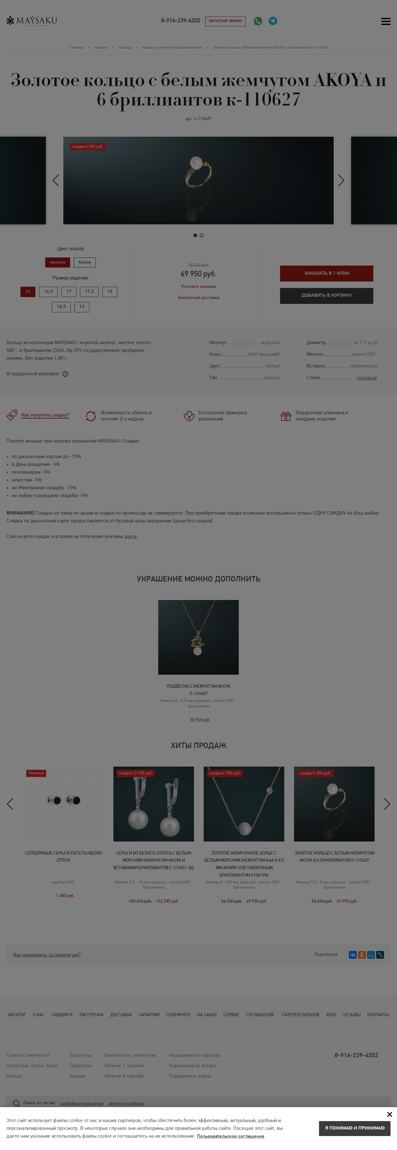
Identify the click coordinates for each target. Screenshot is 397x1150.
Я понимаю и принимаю (354, 1131)
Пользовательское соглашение (232, 1139)
